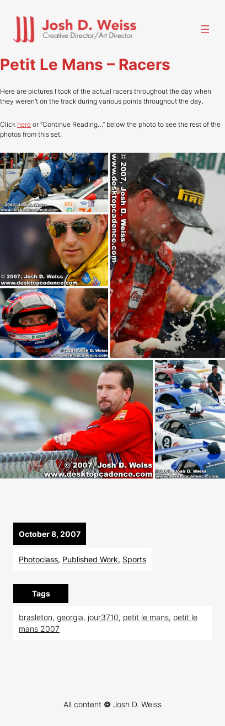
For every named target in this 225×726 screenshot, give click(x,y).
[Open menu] (205, 29)
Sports (134, 559)
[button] (54, 182)
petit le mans (146, 617)
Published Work (90, 559)
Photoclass (38, 559)
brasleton (35, 617)
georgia (70, 617)
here (24, 124)
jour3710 (103, 617)
